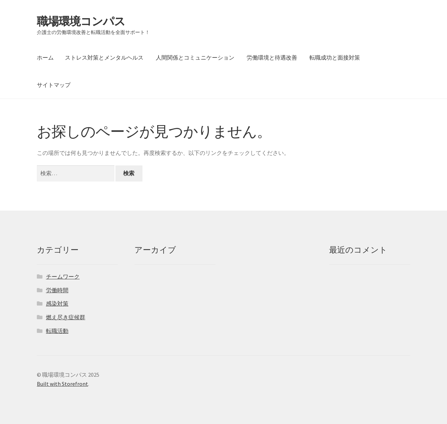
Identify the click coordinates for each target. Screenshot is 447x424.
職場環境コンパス (81, 21)
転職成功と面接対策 (334, 57)
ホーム (45, 57)
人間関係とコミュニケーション (195, 57)
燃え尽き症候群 (65, 317)
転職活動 (57, 330)
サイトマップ (54, 84)
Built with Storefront (62, 383)
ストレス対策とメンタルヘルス (104, 57)
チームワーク (63, 276)
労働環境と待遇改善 (272, 57)
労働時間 (57, 290)
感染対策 (57, 303)
